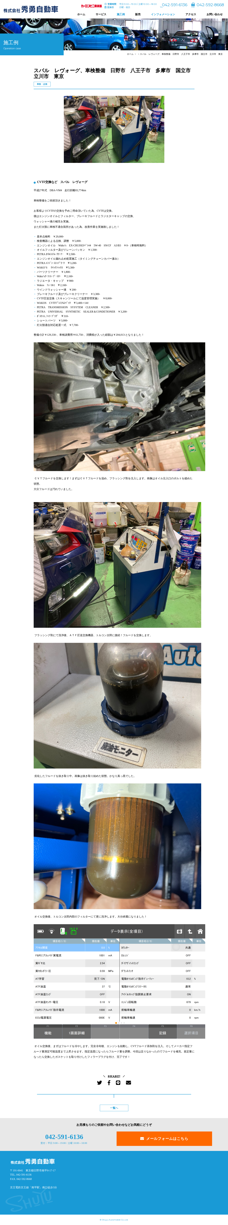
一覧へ (114, 1108)
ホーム (81, 14)
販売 (138, 14)
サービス (101, 14)
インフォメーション (163, 14)
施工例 (121, 14)
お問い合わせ (215, 14)
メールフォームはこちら (167, 1139)
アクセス (190, 14)
